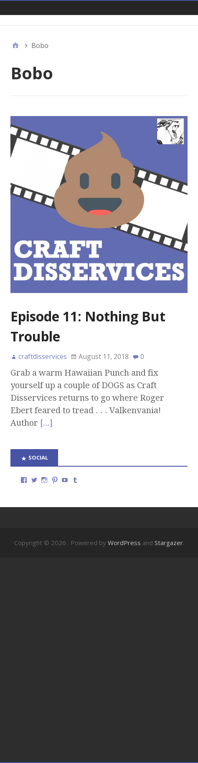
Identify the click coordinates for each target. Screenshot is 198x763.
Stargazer (169, 542)
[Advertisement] (99, 660)
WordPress (124, 542)
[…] (46, 423)
